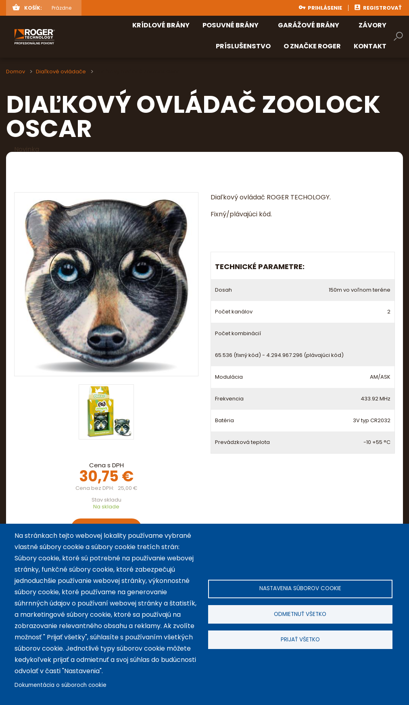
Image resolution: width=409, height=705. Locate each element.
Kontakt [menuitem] (370, 46)
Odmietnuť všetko (300, 614)
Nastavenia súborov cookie (300, 588)
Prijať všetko (300, 640)
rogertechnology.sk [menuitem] (57, 37)
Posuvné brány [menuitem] (230, 25)
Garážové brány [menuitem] (308, 25)
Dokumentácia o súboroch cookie (60, 685)
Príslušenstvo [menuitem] (243, 46)
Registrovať (382, 8)
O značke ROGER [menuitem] (312, 46)
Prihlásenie (325, 8)
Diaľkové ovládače (61, 71)
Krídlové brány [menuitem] (161, 25)
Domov (15, 71)
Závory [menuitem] (372, 25)
